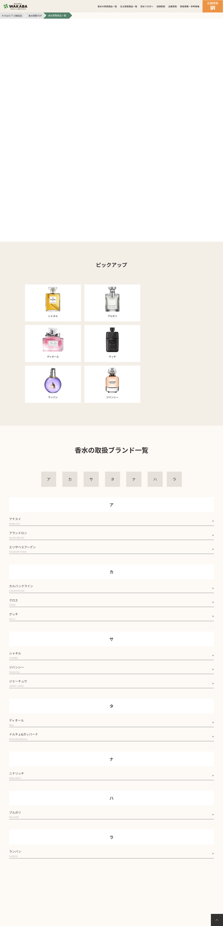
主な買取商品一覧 (128, 6)
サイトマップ (140, 866)
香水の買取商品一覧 (107, 6)
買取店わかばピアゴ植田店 (116, 907)
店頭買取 (161, 6)
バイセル (111, 900)
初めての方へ (147, 6)
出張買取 (172, 6)
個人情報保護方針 (108, 866)
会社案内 (79, 866)
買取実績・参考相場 (189, 6)
